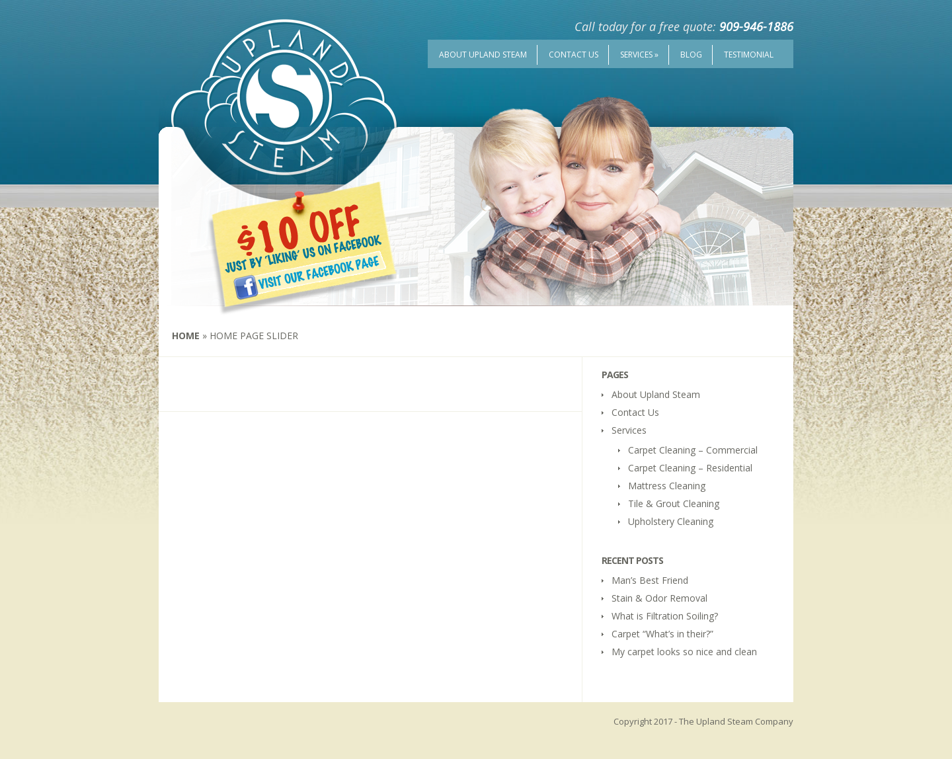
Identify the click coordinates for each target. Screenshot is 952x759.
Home (186, 335)
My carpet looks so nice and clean (684, 651)
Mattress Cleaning (666, 485)
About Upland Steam (483, 54)
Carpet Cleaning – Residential (690, 467)
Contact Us (573, 54)
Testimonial (749, 54)
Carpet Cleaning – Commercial (693, 450)
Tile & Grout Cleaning (673, 503)
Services (639, 54)
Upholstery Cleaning (670, 521)
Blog (691, 54)
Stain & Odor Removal (659, 598)
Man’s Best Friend (650, 580)
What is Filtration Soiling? (665, 616)
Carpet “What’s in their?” (662, 633)
